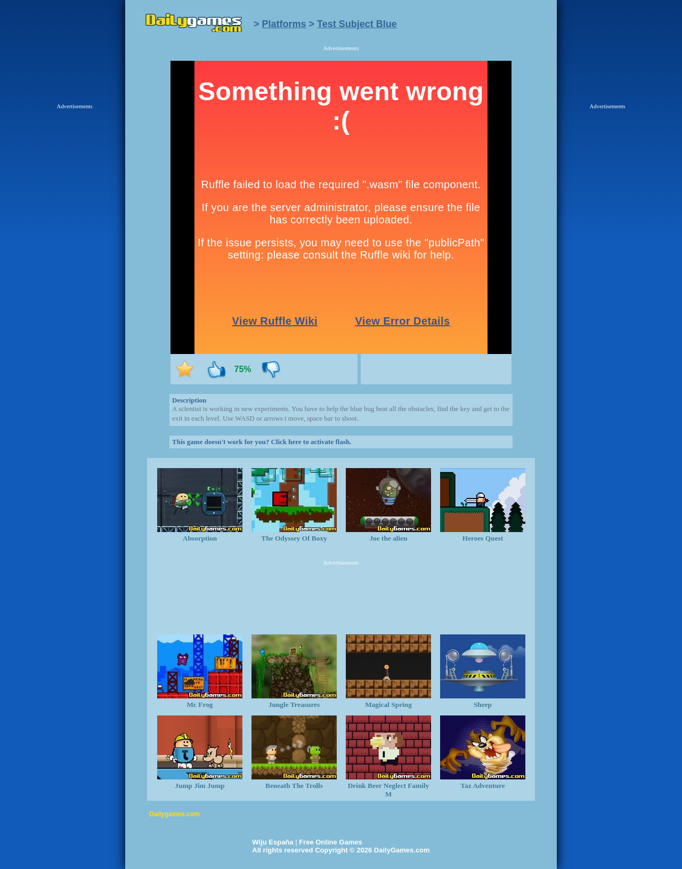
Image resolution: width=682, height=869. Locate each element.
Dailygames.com (174, 814)
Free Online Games (330, 842)
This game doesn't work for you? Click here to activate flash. (261, 442)
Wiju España (272, 842)
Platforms (284, 24)
